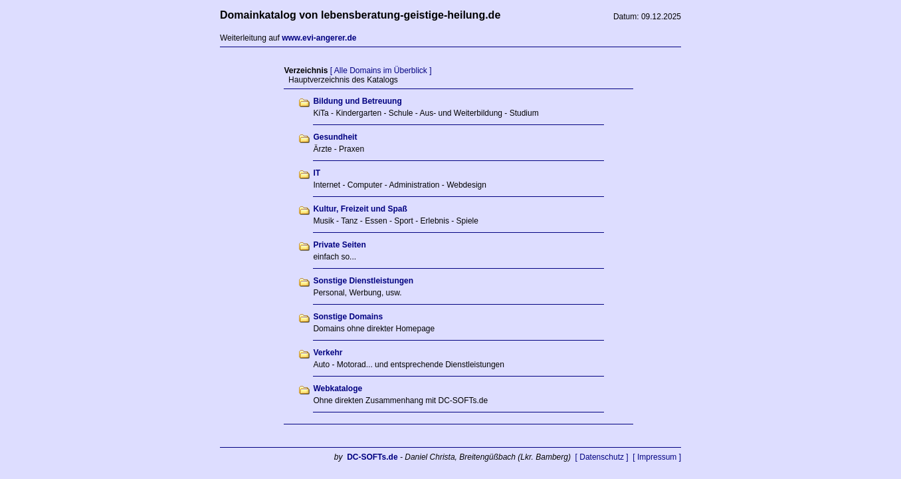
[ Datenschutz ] (602, 457)
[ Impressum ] (657, 457)
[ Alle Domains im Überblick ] (381, 70)
